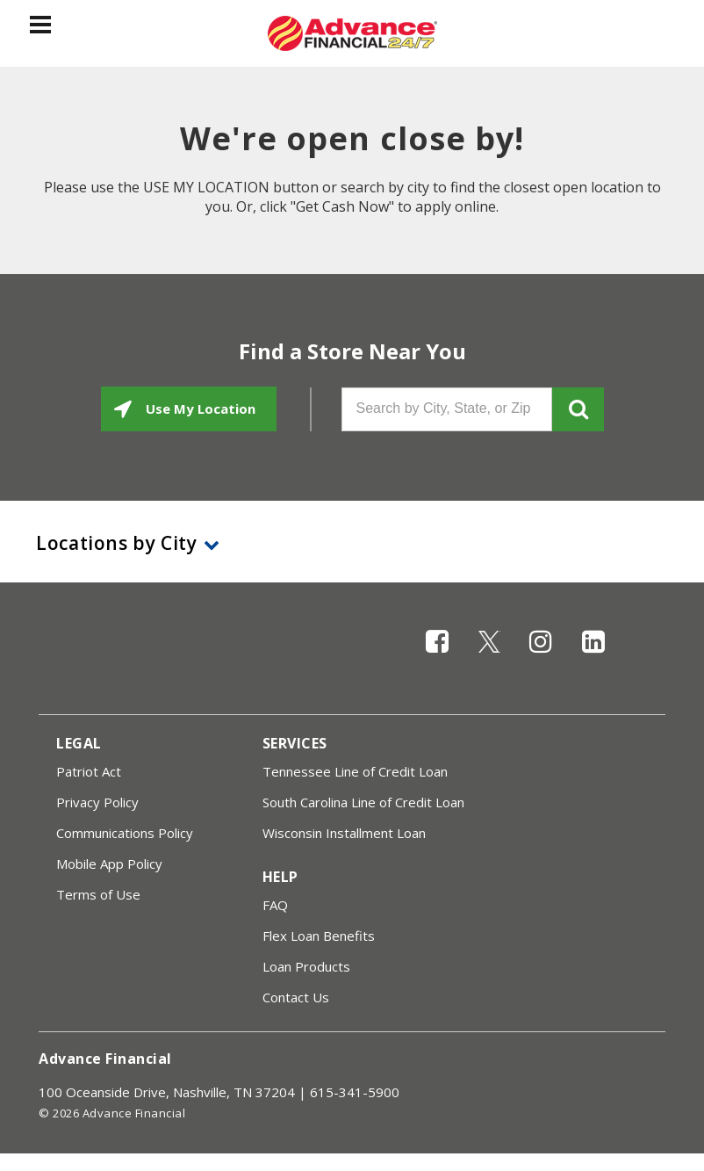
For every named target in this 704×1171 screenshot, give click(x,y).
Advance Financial (105, 1058)
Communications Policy (124, 833)
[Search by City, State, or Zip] (446, 409)
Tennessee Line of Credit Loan (355, 771)
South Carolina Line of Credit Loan (363, 802)
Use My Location (198, 408)
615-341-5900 (354, 1092)
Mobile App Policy (109, 863)
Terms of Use (98, 894)
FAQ (275, 905)
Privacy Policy (97, 802)
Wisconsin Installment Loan (344, 833)
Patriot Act (88, 771)
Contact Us (295, 997)
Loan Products (306, 966)
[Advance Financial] (352, 33)
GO (578, 409)
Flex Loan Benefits (318, 935)
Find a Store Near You (352, 351)
